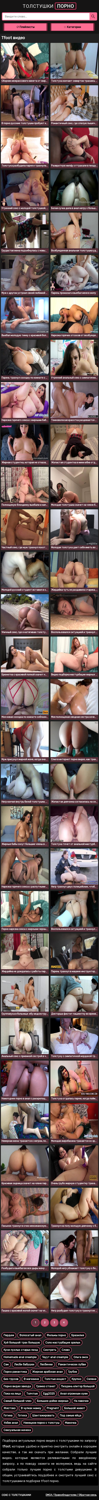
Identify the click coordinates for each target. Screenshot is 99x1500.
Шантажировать (43, 1415)
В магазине (31, 1379)
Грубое (72, 1371)
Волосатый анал (30, 1335)
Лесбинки (46, 1364)
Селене (91, 1379)
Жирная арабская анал (47, 1371)
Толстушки (49, 6)
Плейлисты (25, 27)
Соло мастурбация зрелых (62, 1342)
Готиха (22, 1415)
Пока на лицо (12, 1393)
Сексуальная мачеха (17, 1430)
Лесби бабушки (24, 1364)
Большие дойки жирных (52, 1401)
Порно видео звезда (17, 1386)
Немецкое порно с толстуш (41, 1422)
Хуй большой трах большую (22, 1342)
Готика (8, 1415)
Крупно (76, 1379)
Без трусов (11, 1379)
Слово (66, 1349)
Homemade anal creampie (20, 1357)
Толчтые (32, 1393)
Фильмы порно (56, 1335)
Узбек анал (11, 1422)
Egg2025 (49, 1393)
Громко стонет (46, 1386)
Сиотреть (49, 1349)
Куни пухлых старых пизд (21, 1349)
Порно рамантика (15, 1371)
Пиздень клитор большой (78, 1386)
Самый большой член (17, 1401)
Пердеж (9, 1335)
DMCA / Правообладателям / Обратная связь (71, 1495)
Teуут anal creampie (55, 1357)
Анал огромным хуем (74, 1393)
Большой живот (74, 1408)
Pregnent (53, 1408)
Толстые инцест (55, 1379)
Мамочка (70, 1422)
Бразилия (77, 1335)
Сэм (6, 1364)
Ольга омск (81, 1357)
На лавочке (81, 1401)
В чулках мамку (31, 1408)
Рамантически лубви (72, 1364)
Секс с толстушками (16, 1495)
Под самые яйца (70, 1415)
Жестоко (9, 1408)
